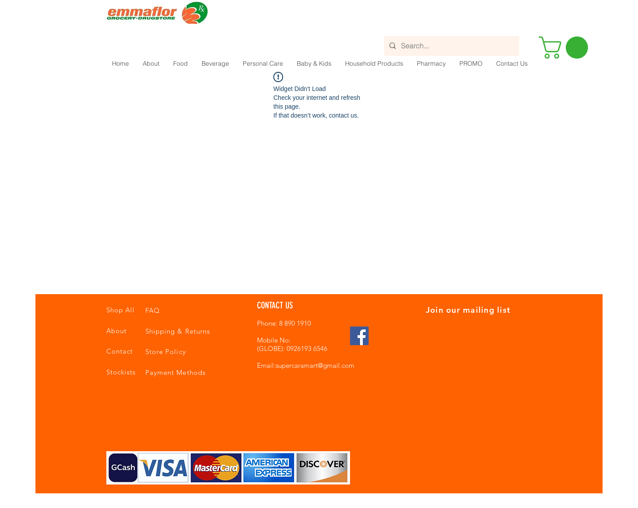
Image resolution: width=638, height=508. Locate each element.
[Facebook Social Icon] (359, 336)
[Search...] (451, 46)
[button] (180, 63)
